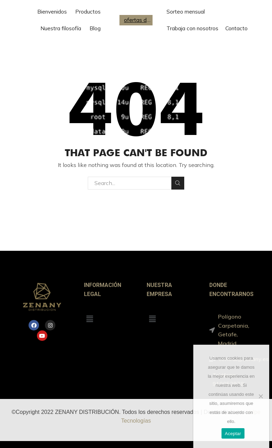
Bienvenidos (52, 11)
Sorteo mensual (185, 11)
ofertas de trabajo (137, 20)
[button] (90, 318)
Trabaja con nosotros (192, 28)
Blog (95, 28)
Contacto (236, 28)
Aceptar (233, 433)
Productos (88, 11)
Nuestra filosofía (60, 28)
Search (177, 183)
